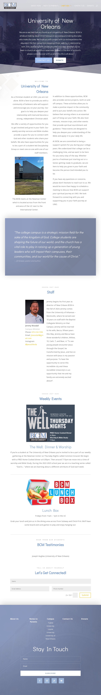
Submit (85, 595)
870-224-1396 (37, 332)
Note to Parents (50, 6)
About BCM (36, 6)
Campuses (65, 6)
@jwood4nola (31, 344)
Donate (90, 6)
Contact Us (79, 6)
